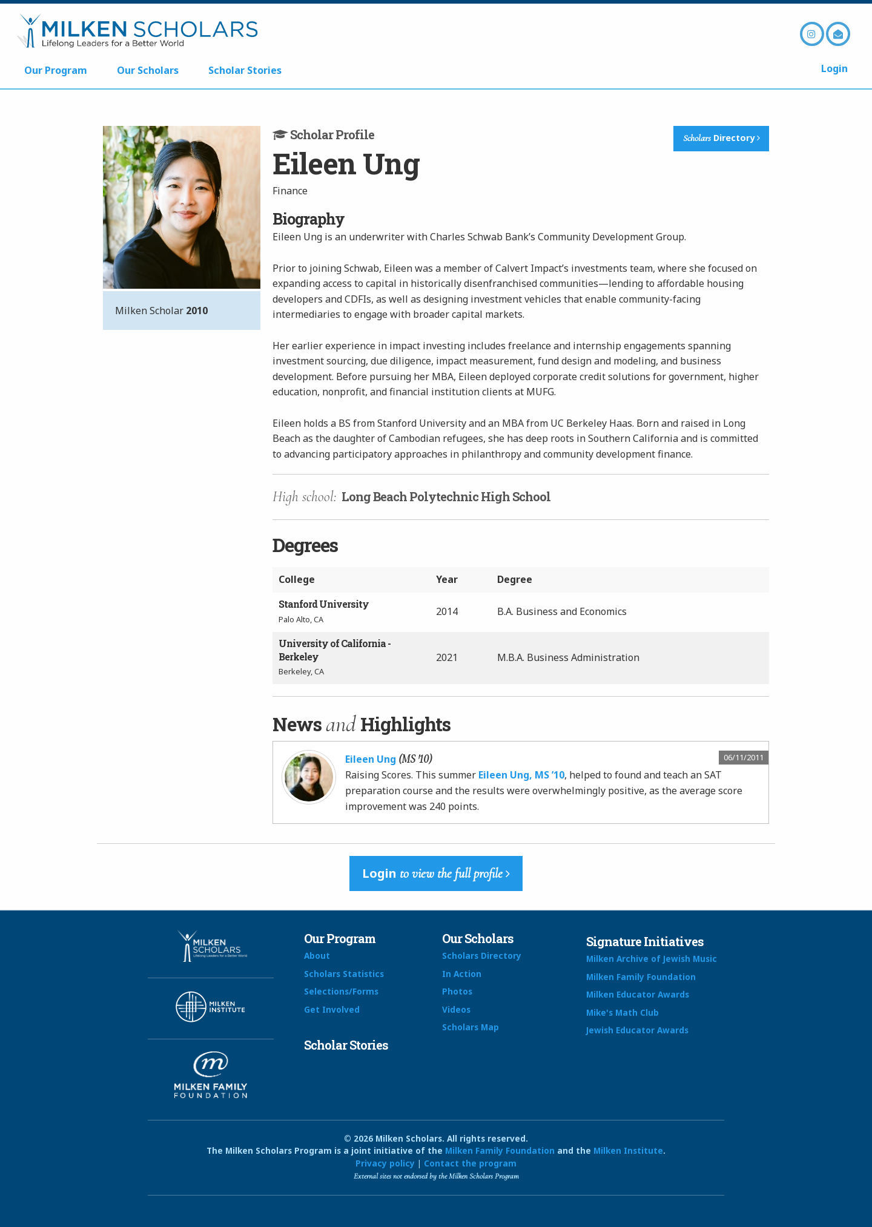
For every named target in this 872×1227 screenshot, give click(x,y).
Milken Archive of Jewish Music (651, 958)
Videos (456, 1009)
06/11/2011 (744, 757)
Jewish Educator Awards (637, 1030)
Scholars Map (470, 1027)
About (317, 955)
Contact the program (470, 1163)
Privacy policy (385, 1163)
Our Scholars (148, 70)
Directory (721, 138)
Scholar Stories (245, 70)
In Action (461, 973)
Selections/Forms (341, 991)
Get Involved (332, 1009)
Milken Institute (628, 1150)
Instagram (812, 34)
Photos (457, 991)
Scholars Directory (481, 955)
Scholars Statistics (344, 973)
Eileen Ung (370, 759)
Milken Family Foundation (641, 976)
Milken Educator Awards (637, 994)
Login (834, 68)
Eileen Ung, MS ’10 (521, 774)
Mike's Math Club (622, 1012)
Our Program (55, 70)
